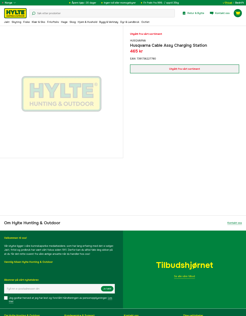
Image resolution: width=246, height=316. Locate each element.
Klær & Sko (38, 22)
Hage (64, 22)
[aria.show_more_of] (12, 2)
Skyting (16, 22)
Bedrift (239, 2)
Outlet (145, 22)
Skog (73, 22)
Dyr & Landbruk (129, 22)
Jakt (7, 22)
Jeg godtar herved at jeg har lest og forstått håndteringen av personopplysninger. (60, 299)
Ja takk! (107, 288)
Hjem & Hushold (87, 22)
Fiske (26, 22)
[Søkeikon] (34, 13)
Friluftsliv (53, 22)
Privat (227, 2)
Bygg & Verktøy (108, 22)
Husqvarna (138, 40)
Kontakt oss (234, 223)
